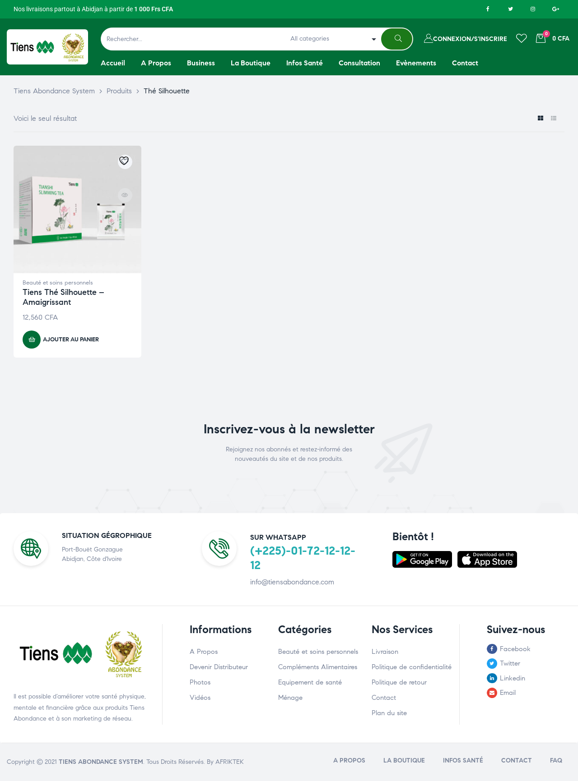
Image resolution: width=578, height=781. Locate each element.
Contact (384, 698)
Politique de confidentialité (412, 667)
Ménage (290, 698)
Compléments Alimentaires (317, 667)
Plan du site (389, 713)
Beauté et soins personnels (58, 282)
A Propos (204, 652)
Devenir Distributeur (219, 667)
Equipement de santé (310, 682)
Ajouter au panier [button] (71, 339)
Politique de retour (399, 682)
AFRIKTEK (229, 762)
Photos (200, 682)
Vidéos (200, 698)
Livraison (385, 652)
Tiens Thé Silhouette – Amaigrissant (63, 297)
